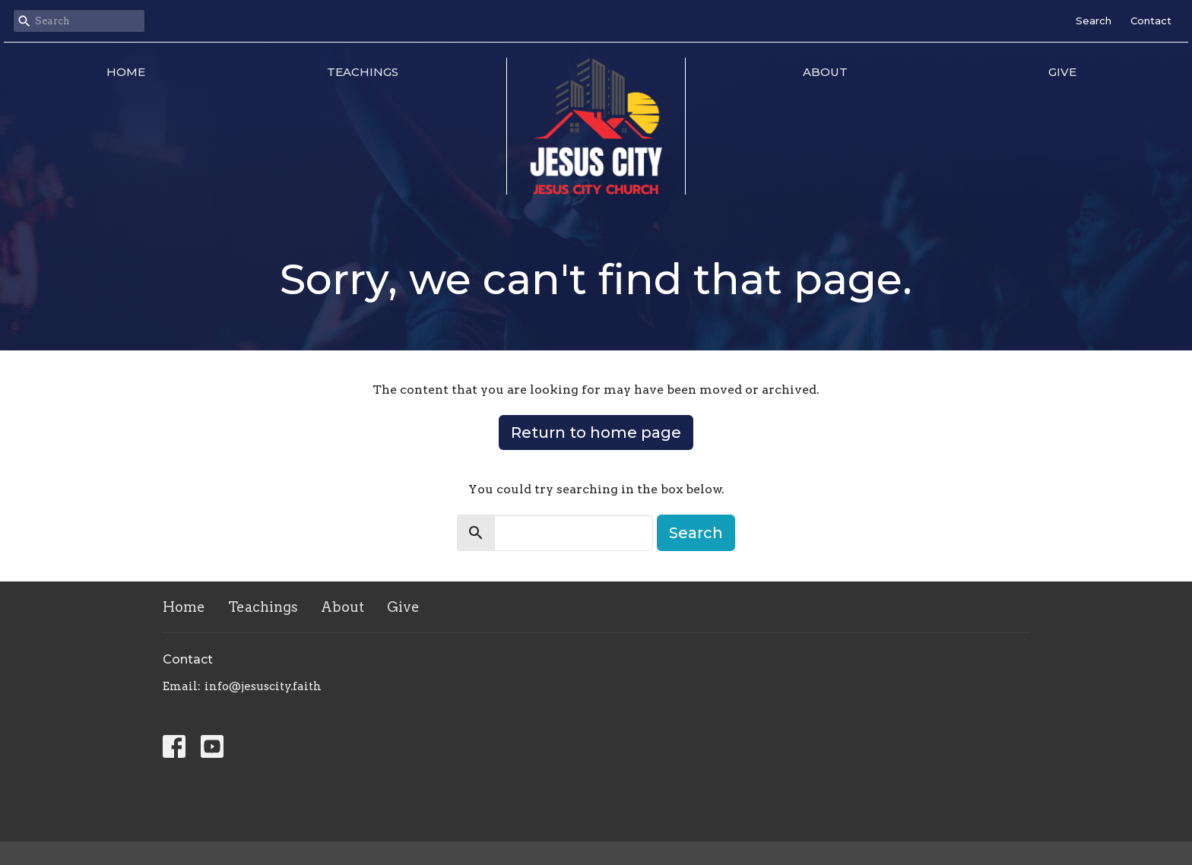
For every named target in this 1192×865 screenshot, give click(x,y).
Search (1093, 20)
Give (1062, 72)
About (825, 72)
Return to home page (596, 432)
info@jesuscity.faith (263, 686)
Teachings (362, 72)
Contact (1150, 20)
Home (125, 72)
